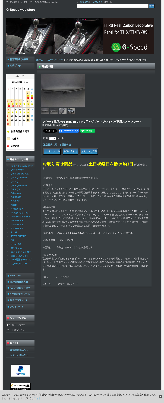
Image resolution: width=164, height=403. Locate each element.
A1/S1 (14, 232)
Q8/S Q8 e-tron (19, 177)
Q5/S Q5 (15, 189)
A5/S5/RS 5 (17, 220)
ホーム (39, 59)
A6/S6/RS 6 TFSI (19, 212)
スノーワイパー (19, 263)
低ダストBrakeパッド (22, 166)
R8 (12, 240)
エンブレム (16, 248)
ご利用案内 (84, 2)
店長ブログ (15, 65)
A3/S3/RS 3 (17, 228)
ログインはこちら (19, 355)
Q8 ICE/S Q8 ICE (20, 173)
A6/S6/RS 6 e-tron (20, 216)
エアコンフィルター (21, 252)
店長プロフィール (19, 300)
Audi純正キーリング (21, 259)
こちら (37, 398)
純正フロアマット (20, 255)
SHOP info (15, 275)
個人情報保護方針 (19, 281)
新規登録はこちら (19, 349)
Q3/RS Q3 (16, 197)
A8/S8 (14, 205)
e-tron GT (16, 244)
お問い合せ (97, 2)
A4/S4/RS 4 (17, 224)
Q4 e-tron (16, 193)
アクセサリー (17, 169)
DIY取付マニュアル (20, 294)
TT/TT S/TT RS (18, 236)
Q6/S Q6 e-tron (19, 185)
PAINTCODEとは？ (20, 288)
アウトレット (17, 306)
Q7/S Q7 (15, 181)
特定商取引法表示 (19, 59)
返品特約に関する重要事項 (57, 144)
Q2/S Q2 (15, 201)
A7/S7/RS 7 (17, 209)
